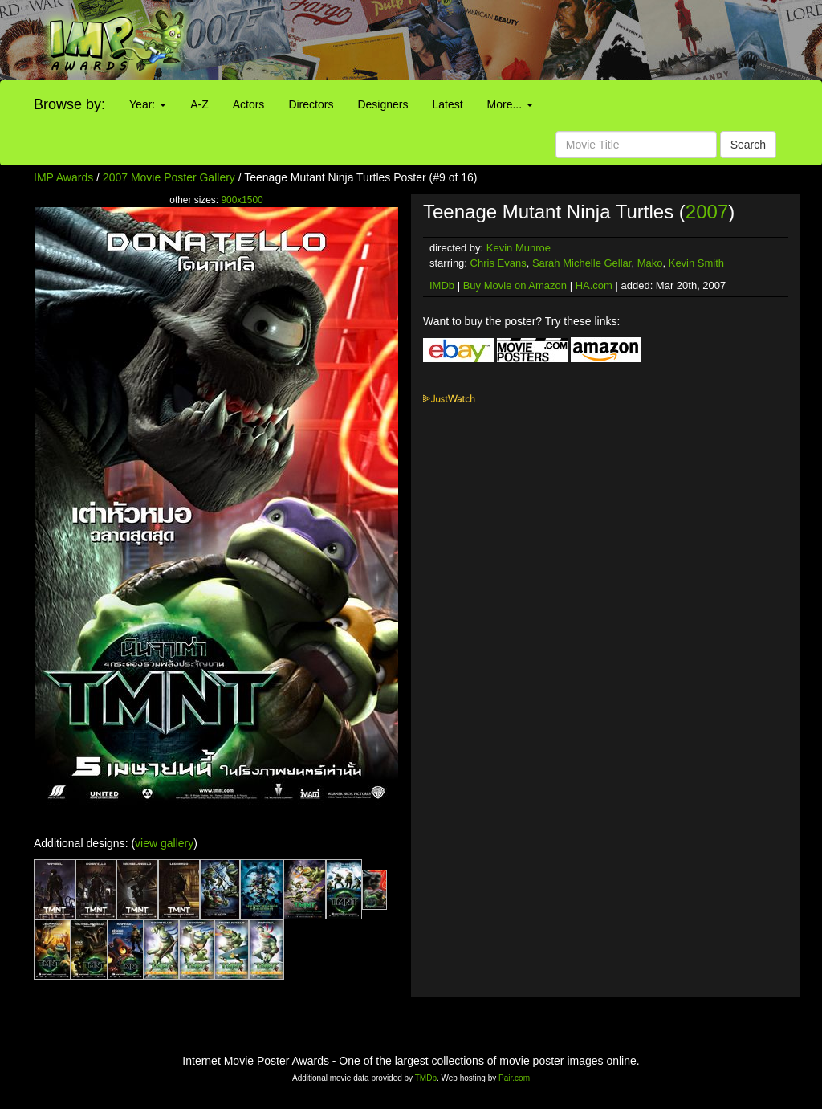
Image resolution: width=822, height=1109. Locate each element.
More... (510, 104)
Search (748, 144)
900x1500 (241, 200)
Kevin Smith (696, 263)
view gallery (164, 843)
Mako (650, 263)
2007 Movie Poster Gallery (169, 177)
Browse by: (69, 104)
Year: (147, 104)
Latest (447, 104)
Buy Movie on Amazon (515, 285)
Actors (249, 104)
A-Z (199, 104)
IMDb (441, 285)
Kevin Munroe (518, 248)
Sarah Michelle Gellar (582, 263)
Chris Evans (498, 263)
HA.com (594, 285)
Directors (310, 104)
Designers (382, 104)
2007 (707, 211)
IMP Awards (63, 177)
